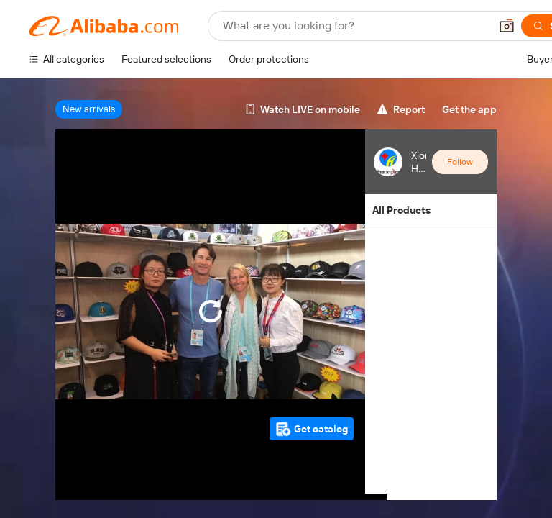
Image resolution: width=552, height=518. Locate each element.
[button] (506, 26)
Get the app (469, 109)
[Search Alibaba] (355, 26)
